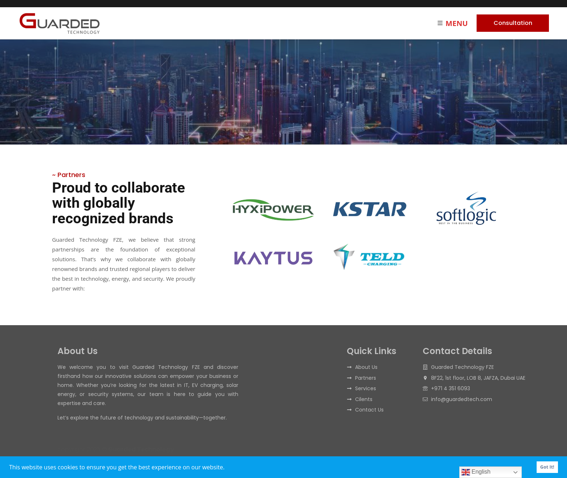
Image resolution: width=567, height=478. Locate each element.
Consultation (513, 23)
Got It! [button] (547, 467)
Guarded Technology (141, 449)
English (476, 472)
